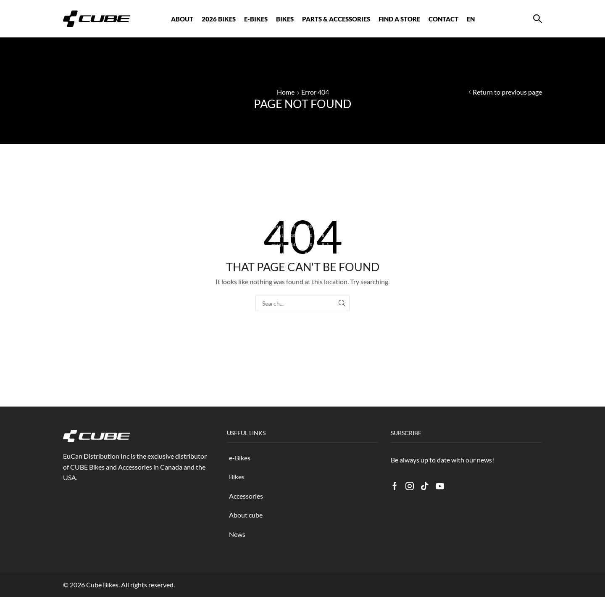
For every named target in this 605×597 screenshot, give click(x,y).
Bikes (237, 477)
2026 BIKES (219, 19)
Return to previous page (507, 92)
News (237, 534)
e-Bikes (239, 458)
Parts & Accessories (336, 19)
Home (286, 92)
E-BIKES (256, 19)
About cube (246, 515)
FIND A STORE (399, 19)
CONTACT (443, 19)
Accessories (246, 496)
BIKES (285, 19)
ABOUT (182, 19)
